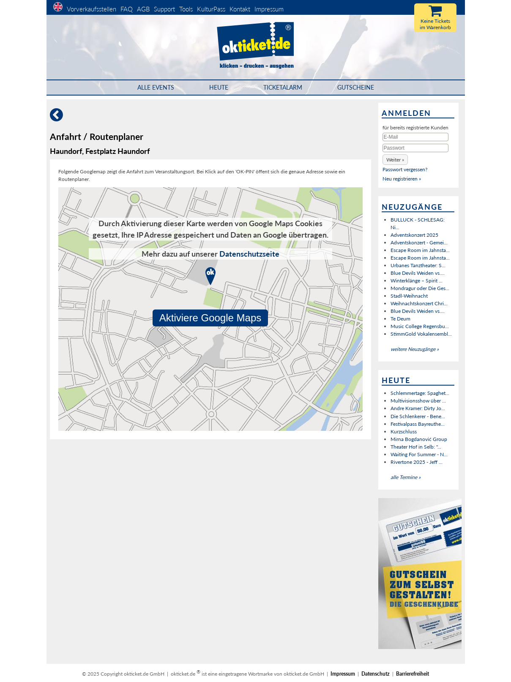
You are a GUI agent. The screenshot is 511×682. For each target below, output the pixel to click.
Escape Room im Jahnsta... (420, 250)
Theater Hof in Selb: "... (416, 447)
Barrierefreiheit (412, 674)
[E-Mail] (415, 137)
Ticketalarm (282, 87)
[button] (395, 159)
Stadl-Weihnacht (409, 296)
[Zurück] (56, 118)
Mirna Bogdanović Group (419, 439)
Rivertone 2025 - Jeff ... (417, 462)
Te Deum (400, 318)
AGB (143, 9)
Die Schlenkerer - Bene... (418, 416)
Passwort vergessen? (405, 169)
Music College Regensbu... (420, 326)
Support (164, 9)
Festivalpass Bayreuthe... (418, 424)
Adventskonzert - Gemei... (419, 242)
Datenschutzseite (249, 253)
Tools (186, 9)
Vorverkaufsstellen (91, 9)
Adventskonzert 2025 (414, 235)
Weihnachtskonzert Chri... (419, 303)
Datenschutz (375, 674)
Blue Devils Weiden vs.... (418, 273)
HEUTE (218, 87)
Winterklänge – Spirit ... (417, 280)
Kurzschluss (404, 431)
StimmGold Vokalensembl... (421, 334)
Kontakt (240, 9)
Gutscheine (355, 87)
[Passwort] (415, 148)
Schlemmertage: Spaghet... (420, 393)
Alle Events (155, 87)
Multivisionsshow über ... (418, 400)
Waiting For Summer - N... (419, 454)
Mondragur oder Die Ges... (420, 288)
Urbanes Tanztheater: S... (418, 265)
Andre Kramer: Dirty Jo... (418, 408)
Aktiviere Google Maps (210, 317)
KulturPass (212, 9)
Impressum (269, 9)
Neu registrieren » (402, 178)
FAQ (126, 9)
